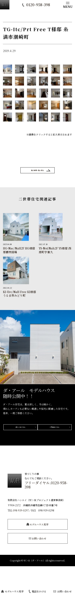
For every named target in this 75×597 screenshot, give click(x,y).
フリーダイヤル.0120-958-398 (46, 504)
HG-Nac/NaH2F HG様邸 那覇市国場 (19, 255)
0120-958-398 (38, 5)
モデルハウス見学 (12, 591)
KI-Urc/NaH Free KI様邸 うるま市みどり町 (19, 298)
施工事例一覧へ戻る (37, 172)
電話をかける (37, 591)
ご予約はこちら (37, 447)
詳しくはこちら (37, 434)
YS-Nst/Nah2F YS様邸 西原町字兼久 (55, 255)
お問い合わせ (62, 591)
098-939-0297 (21, 530)
